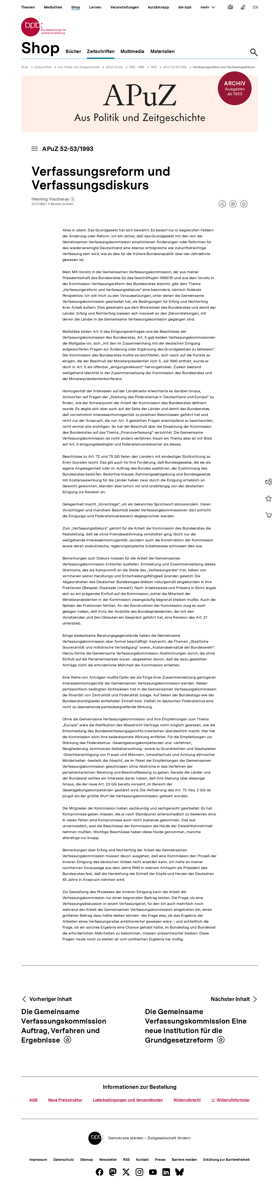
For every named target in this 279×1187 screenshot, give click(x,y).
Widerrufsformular (230, 1100)
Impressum (38, 1160)
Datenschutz (63, 1160)
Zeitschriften (43, 67)
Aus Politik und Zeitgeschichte (79, 67)
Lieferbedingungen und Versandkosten (128, 1100)
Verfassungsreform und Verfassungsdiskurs (224, 67)
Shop (24, 67)
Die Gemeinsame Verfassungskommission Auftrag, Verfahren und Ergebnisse (63, 1026)
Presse (160, 1160)
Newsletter (108, 1160)
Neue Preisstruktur (65, 1100)
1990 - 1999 (136, 67)
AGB (33, 1100)
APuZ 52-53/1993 (175, 67)
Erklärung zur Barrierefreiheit (226, 1160)
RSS (126, 1160)
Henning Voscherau (53, 199)
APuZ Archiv (114, 67)
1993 (153, 67)
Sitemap (86, 1160)
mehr (208, 7)
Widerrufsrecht (187, 1100)
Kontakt (142, 1160)
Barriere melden (184, 1160)
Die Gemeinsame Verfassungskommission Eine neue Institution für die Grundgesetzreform (196, 1026)
